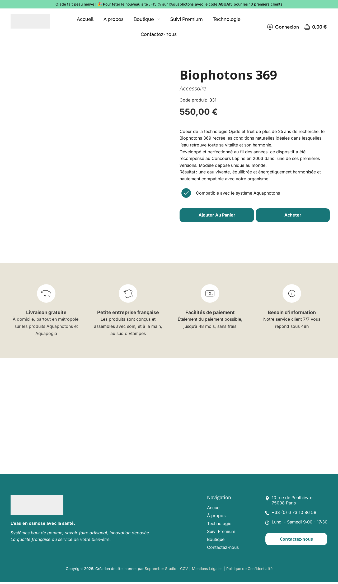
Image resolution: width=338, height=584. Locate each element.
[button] (283, 27)
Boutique (215, 541)
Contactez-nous (223, 548)
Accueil (214, 509)
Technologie (219, 525)
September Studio (160, 570)
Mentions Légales (207, 570)
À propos (216, 517)
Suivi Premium (221, 533)
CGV (184, 570)
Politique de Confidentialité (249, 570)
